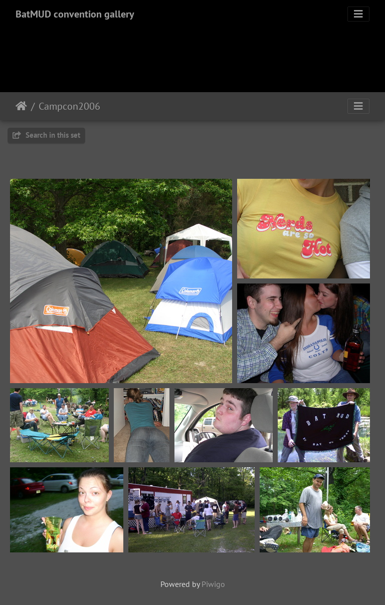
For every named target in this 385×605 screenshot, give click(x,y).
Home (21, 106)
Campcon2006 (69, 106)
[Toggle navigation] (358, 14)
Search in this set (46, 135)
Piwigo (213, 584)
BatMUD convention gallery (75, 14)
